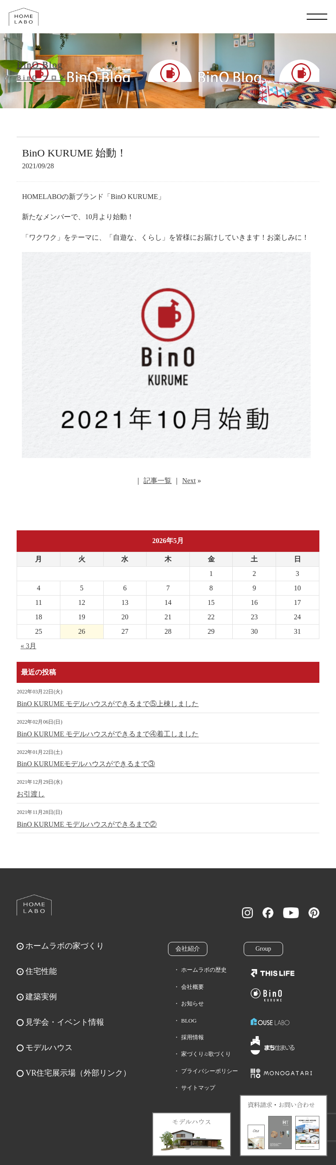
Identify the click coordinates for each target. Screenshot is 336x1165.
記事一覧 (158, 480)
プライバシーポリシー (209, 1071)
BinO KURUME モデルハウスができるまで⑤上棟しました (108, 703)
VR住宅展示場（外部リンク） (78, 1073)
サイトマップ (198, 1087)
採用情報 (192, 1037)
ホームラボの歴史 (204, 969)
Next (189, 480)
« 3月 (28, 646)
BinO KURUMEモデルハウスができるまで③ (86, 763)
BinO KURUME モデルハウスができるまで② (87, 824)
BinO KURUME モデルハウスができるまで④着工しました (108, 734)
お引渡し (31, 794)
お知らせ (192, 1003)
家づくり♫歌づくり (206, 1054)
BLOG (188, 1020)
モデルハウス (49, 1047)
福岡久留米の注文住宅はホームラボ (23, 16)
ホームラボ (34, 905)
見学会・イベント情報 (64, 1022)
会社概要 (192, 987)
